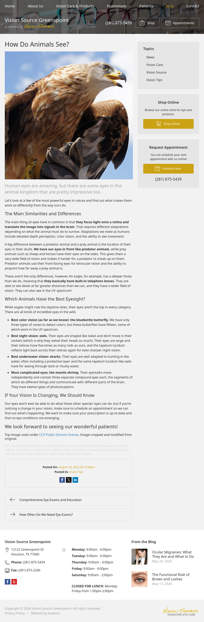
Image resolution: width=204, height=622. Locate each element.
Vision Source (156, 72)
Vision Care (154, 65)
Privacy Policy (15, 613)
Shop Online (167, 123)
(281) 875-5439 (118, 23)
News (150, 57)
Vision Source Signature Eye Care (181, 611)
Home (10, 6)
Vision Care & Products (75, 6)
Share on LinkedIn (75, 480)
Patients (146, 6)
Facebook (7, 582)
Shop (147, 23)
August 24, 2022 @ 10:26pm (76, 467)
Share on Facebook (62, 480)
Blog (169, 6)
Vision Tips (76, 472)
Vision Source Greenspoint (51, 608)
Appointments (179, 23)
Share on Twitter (69, 480)
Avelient (54, 613)
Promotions (117, 6)
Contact (192, 6)
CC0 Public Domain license (59, 434)
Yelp (14, 582)
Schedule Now (168, 168)
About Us (35, 6)
